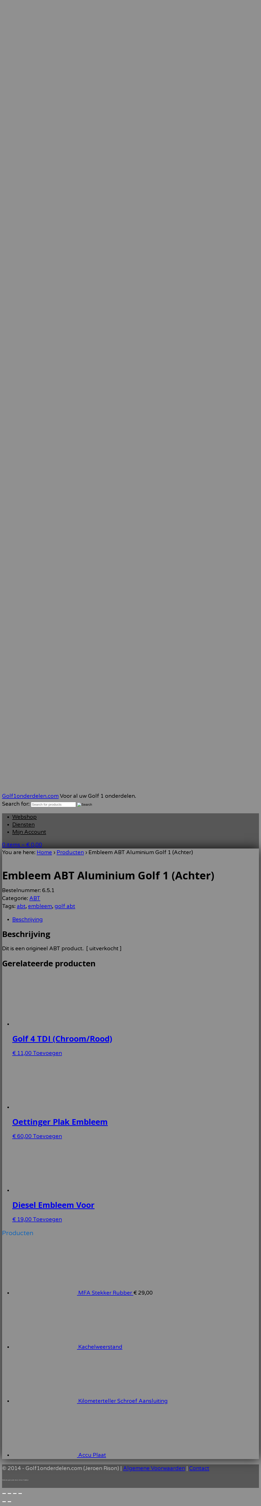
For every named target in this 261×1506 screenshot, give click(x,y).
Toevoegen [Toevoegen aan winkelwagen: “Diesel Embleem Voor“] (47, 1219)
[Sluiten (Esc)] (20, 1493)
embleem (40, 906)
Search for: (16, 804)
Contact (199, 1468)
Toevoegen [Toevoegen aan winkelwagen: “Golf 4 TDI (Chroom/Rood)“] (47, 1053)
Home (44, 852)
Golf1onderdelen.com (30, 796)
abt (21, 906)
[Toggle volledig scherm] (9, 1493)
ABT (34, 898)
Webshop (24, 817)
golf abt (65, 906)
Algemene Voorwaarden (154, 1468)
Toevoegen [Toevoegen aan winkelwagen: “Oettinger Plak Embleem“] (47, 1136)
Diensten (23, 824)
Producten (70, 852)
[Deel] (15, 1493)
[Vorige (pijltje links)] (4, 1501)
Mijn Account (29, 832)
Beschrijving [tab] (27, 919)
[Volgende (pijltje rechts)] (9, 1501)
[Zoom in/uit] (4, 1493)
